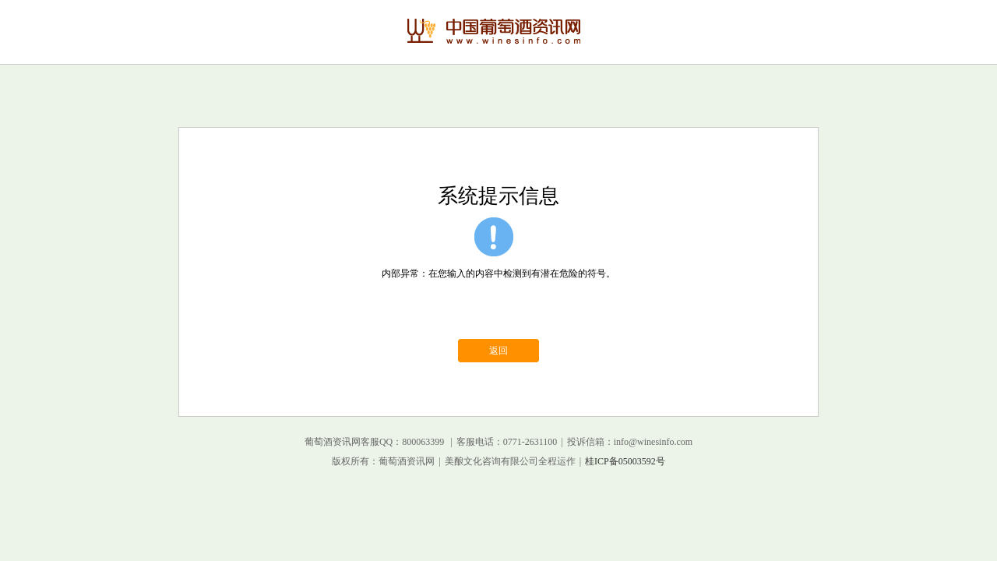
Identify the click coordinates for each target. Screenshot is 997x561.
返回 (498, 350)
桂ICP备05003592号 (625, 461)
